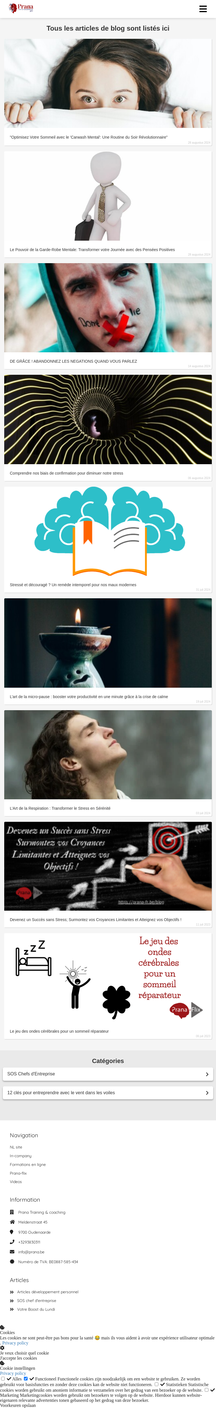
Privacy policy (15, 1343)
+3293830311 (29, 1242)
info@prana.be (31, 1251)
